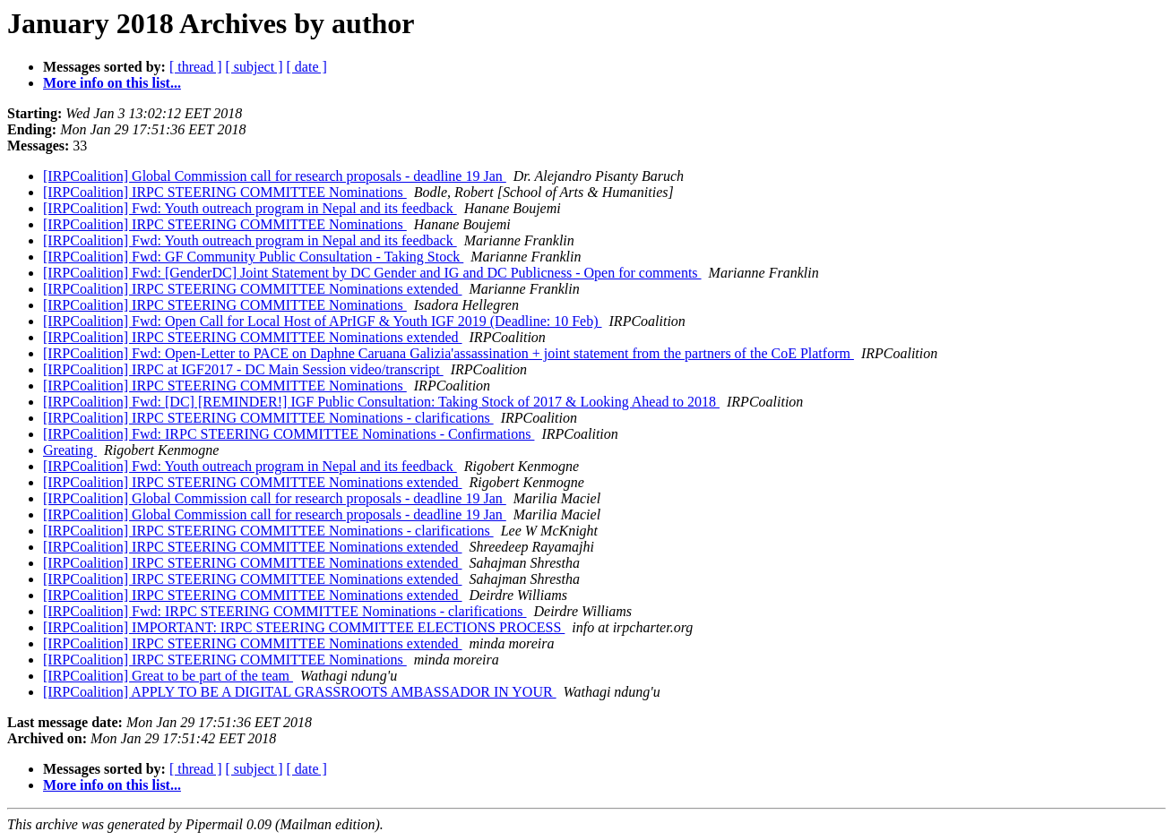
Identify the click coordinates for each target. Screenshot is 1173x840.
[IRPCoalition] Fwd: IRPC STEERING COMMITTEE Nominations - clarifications (285, 611)
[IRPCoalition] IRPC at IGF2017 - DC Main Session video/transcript (243, 369)
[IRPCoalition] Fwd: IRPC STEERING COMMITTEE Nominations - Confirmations (288, 433)
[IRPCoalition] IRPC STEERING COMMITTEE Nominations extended (252, 288)
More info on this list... (112, 82)
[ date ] (307, 66)
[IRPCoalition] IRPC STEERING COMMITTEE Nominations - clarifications (268, 417)
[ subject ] (254, 66)
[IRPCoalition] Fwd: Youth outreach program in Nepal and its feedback (250, 208)
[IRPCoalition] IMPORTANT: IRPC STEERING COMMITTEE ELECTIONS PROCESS (304, 627)
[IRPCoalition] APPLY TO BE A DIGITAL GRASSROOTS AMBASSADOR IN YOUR (299, 691)
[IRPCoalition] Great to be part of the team (168, 675)
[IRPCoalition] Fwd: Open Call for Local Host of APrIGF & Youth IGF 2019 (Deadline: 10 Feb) (322, 321)
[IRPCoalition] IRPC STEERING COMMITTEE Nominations (225, 192)
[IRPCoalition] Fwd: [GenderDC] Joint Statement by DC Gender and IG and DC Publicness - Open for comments (372, 272)
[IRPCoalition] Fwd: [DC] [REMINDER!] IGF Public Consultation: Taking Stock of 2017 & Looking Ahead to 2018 (381, 401)
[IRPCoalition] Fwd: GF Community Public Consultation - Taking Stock (253, 256)
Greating (70, 450)
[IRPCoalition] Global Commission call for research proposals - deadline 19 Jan (274, 176)
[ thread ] (195, 66)
